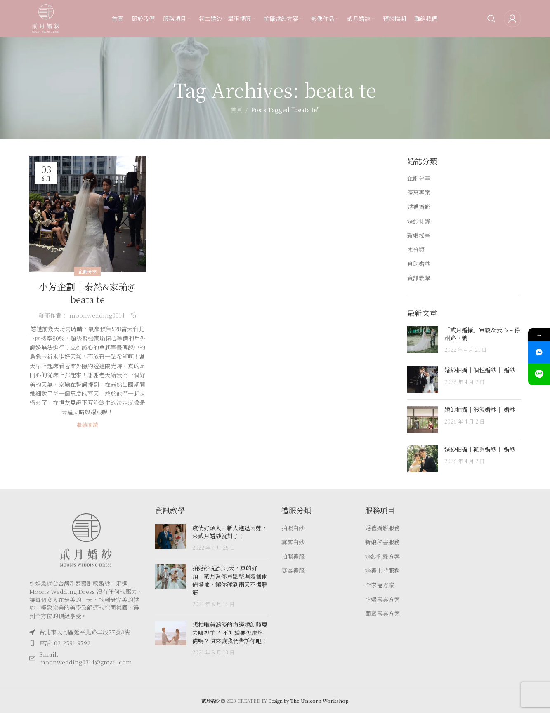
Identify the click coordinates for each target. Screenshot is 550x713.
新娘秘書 (418, 235)
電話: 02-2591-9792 (64, 643)
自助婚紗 (418, 264)
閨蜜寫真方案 (382, 613)
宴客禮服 (293, 570)
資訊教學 (418, 278)
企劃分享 (87, 271)
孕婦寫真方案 (382, 599)
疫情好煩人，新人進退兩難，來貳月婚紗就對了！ (229, 532)
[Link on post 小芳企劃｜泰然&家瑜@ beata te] (87, 214)
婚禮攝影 (418, 207)
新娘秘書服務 (382, 542)
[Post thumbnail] (422, 340)
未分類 (416, 250)
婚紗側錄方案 (382, 556)
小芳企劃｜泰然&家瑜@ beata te (87, 293)
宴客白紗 (293, 542)
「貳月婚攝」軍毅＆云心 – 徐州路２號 (482, 334)
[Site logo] (45, 18)
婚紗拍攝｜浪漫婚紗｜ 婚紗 (479, 409)
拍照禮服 (293, 556)
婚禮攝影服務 (382, 528)
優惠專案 (418, 192)
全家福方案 (379, 585)
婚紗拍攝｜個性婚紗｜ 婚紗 (479, 370)
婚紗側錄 (418, 221)
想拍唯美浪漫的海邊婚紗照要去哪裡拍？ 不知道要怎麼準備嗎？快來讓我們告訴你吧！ (229, 632)
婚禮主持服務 (382, 570)
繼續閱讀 (87, 424)
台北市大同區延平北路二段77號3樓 (84, 632)
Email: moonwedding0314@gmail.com (85, 658)
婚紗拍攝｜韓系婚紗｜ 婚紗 (479, 449)
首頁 (236, 110)
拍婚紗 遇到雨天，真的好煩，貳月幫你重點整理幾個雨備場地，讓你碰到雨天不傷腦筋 (229, 580)
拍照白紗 (293, 528)
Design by (308, 700)
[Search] (491, 18)
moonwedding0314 (97, 315)
